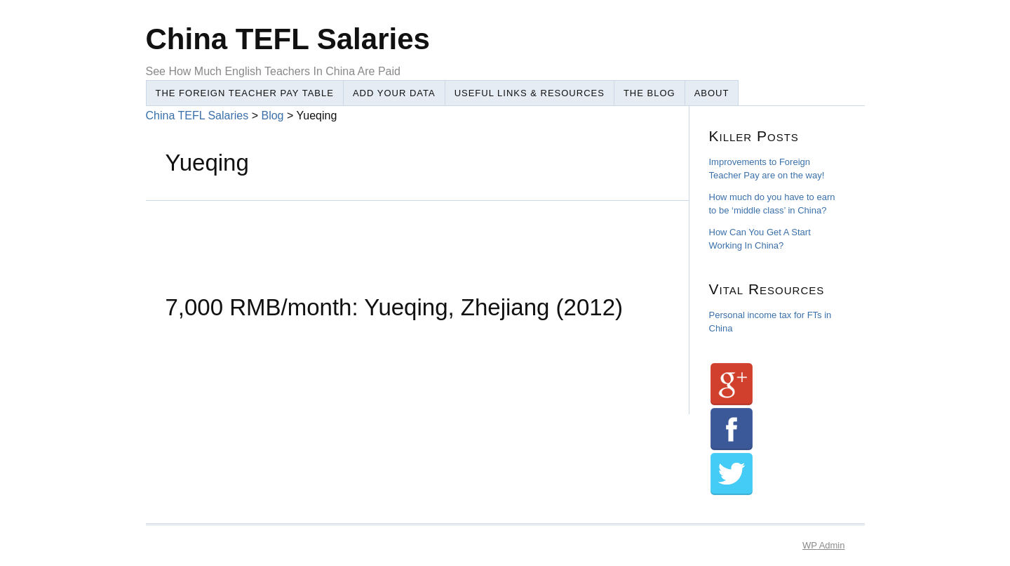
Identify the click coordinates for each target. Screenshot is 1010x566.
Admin (823, 545)
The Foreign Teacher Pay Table (245, 93)
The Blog (649, 93)
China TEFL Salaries (197, 115)
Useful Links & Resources (529, 93)
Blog (272, 115)
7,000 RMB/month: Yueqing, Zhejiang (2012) (394, 307)
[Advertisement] (401, 232)
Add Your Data (394, 93)
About (711, 93)
